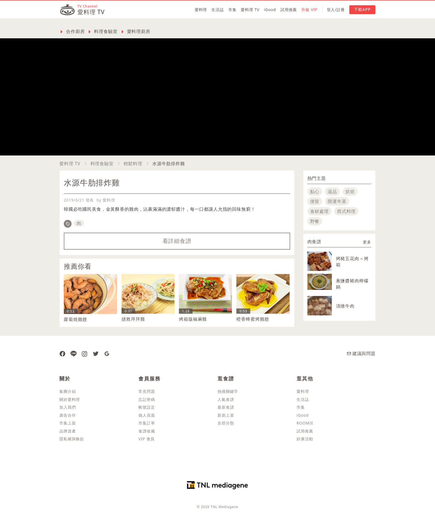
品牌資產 (67, 431)
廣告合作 (67, 415)
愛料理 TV (250, 9)
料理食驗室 (102, 163)
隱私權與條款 (71, 438)
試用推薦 (288, 9)
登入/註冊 (336, 9)
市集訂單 (146, 423)
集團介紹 (67, 391)
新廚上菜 (226, 415)
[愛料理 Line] (73, 353)
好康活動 (305, 438)
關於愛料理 (69, 399)
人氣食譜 (226, 399)
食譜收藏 (146, 431)
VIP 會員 (146, 438)
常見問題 (146, 391)
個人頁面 (146, 415)
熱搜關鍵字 (228, 391)
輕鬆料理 (133, 163)
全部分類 (226, 423)
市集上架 (67, 423)
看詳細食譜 (177, 241)
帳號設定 (146, 407)
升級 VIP (309, 9)
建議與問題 (361, 353)
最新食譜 (226, 407)
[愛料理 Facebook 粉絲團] (62, 353)
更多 (367, 242)
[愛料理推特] (95, 353)
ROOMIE (305, 423)
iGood (270, 9)
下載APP (362, 9)
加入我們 (67, 407)
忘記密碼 (146, 399)
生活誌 (217, 9)
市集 (232, 9)
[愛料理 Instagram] (84, 353)
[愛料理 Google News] (106, 353)
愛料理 (201, 9)
